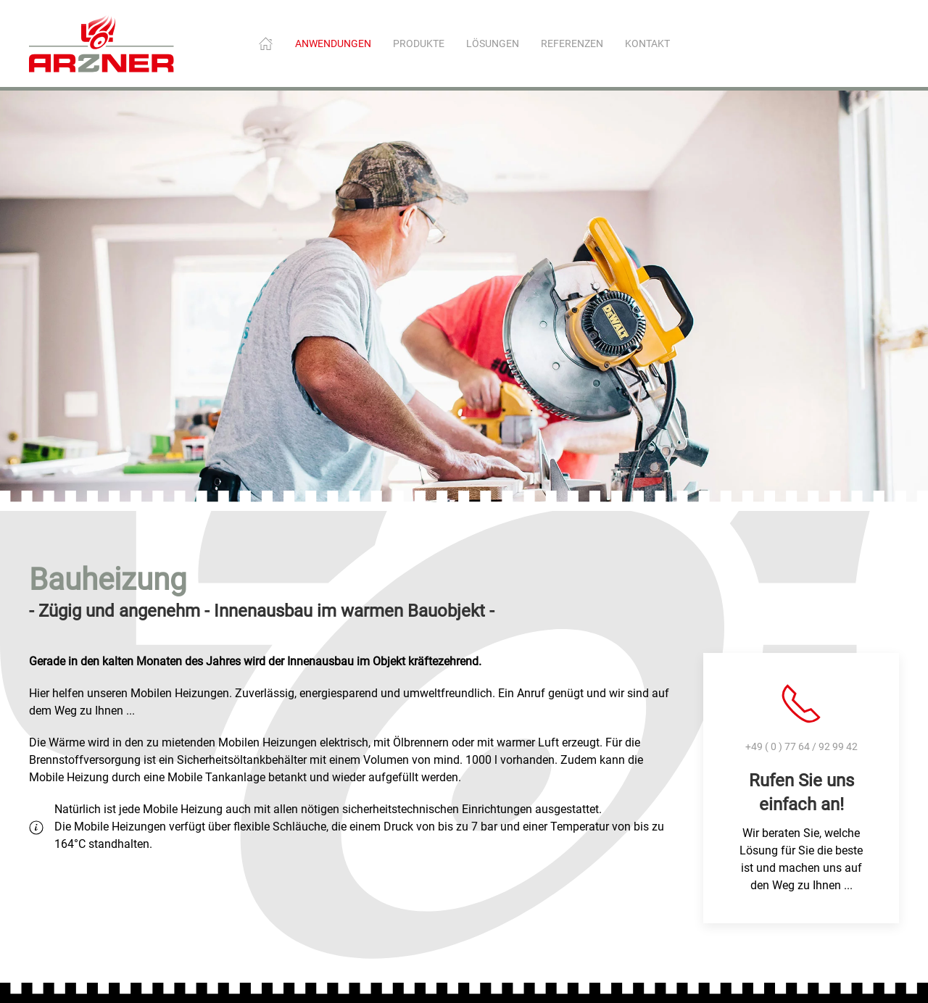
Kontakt (647, 43)
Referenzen (572, 43)
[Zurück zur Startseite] (101, 43)
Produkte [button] (418, 43)
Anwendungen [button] (333, 43)
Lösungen (492, 43)
